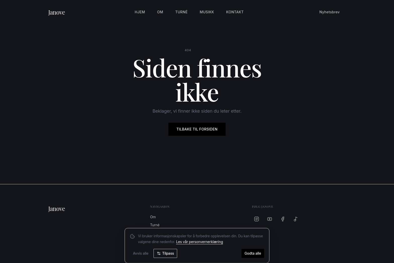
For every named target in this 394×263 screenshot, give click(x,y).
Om (160, 12)
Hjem (140, 12)
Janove (56, 12)
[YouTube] (269, 219)
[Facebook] (282, 219)
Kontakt (235, 12)
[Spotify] (295, 219)
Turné (181, 12)
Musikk (207, 12)
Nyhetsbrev (329, 12)
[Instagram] (256, 219)
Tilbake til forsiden (196, 129)
